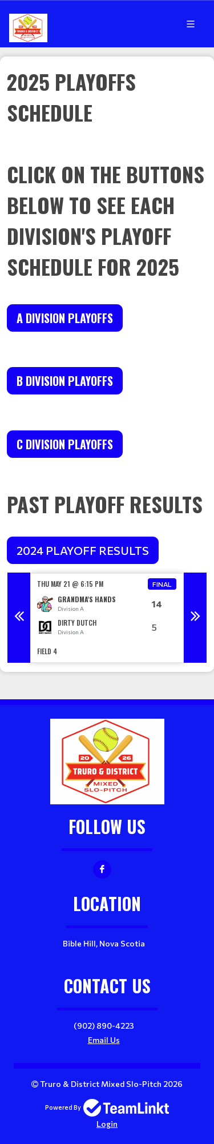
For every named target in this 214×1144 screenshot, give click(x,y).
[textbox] (107, 174)
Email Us (104, 1040)
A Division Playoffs (65, 318)
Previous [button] (18, 618)
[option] (107, 618)
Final (162, 584)
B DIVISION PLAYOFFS (65, 380)
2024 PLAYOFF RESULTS (83, 550)
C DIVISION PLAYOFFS (65, 444)
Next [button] (195, 618)
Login (107, 1124)
